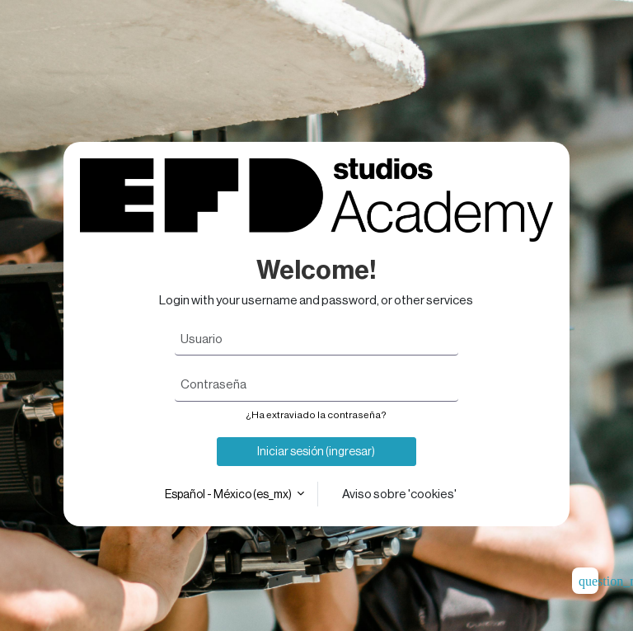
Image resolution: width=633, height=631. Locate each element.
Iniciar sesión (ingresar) (316, 451)
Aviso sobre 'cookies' (399, 494)
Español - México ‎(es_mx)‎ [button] (229, 494)
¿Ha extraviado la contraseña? (316, 415)
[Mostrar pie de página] (585, 580)
